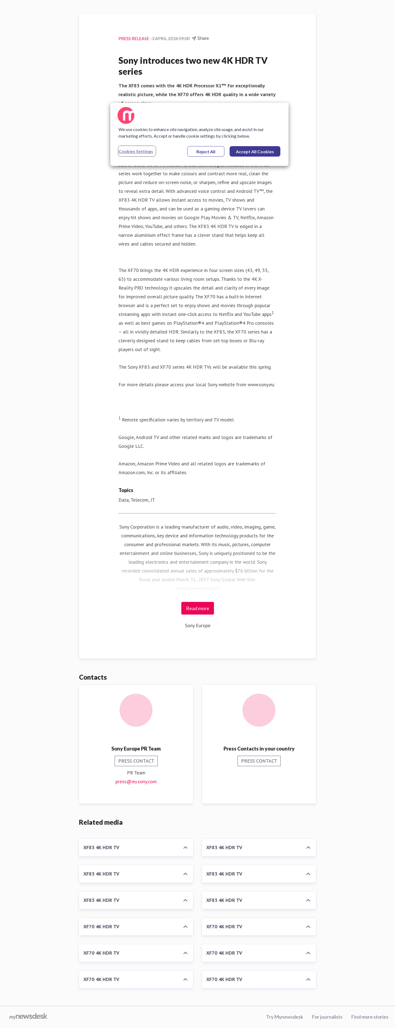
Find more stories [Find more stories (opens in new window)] (369, 1017)
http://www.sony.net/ (197, 588)
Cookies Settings (136, 151)
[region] (199, 134)
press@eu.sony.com (136, 781)
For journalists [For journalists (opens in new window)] (327, 1017)
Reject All (205, 151)
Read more (197, 608)
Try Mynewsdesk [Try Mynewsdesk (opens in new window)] (284, 1017)
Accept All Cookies (255, 151)
